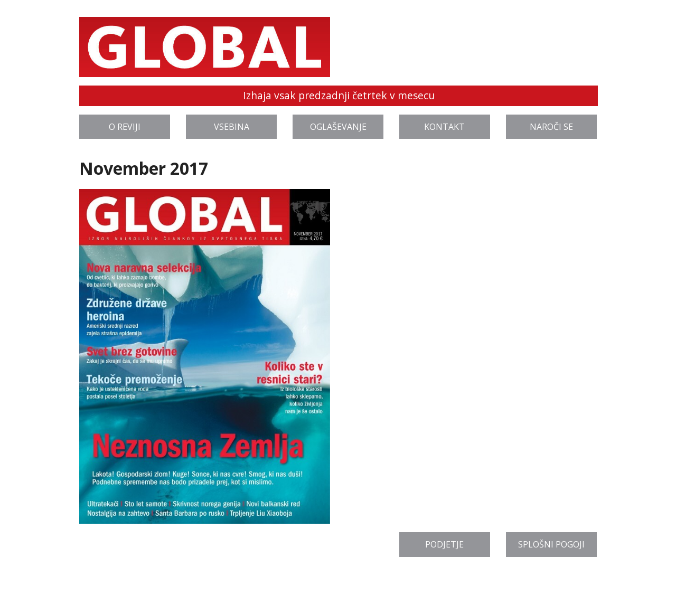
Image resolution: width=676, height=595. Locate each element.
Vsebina (231, 127)
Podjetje (444, 544)
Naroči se (551, 127)
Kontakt (444, 127)
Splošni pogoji (551, 544)
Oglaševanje (338, 127)
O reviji (124, 127)
